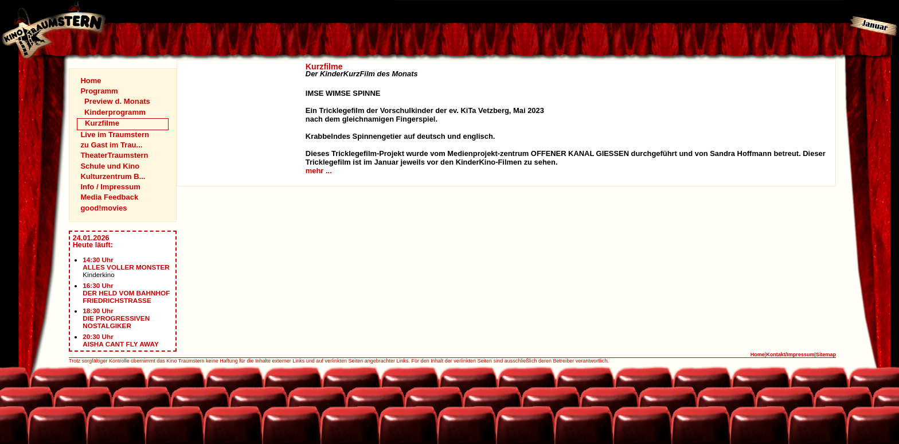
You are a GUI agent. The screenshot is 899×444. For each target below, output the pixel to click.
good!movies (103, 208)
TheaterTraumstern (114, 155)
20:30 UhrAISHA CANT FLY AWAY (121, 340)
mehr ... (319, 170)
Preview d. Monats (117, 101)
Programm (99, 91)
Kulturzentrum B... (112, 176)
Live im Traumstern (114, 134)
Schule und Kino (109, 166)
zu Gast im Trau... (111, 145)
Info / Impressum (110, 186)
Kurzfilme (102, 123)
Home (90, 80)
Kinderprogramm (115, 112)
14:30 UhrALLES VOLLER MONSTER (126, 263)
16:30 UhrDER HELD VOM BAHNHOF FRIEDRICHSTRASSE (126, 293)
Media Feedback (109, 197)
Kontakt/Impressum (790, 354)
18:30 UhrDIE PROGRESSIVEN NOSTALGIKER (116, 318)
